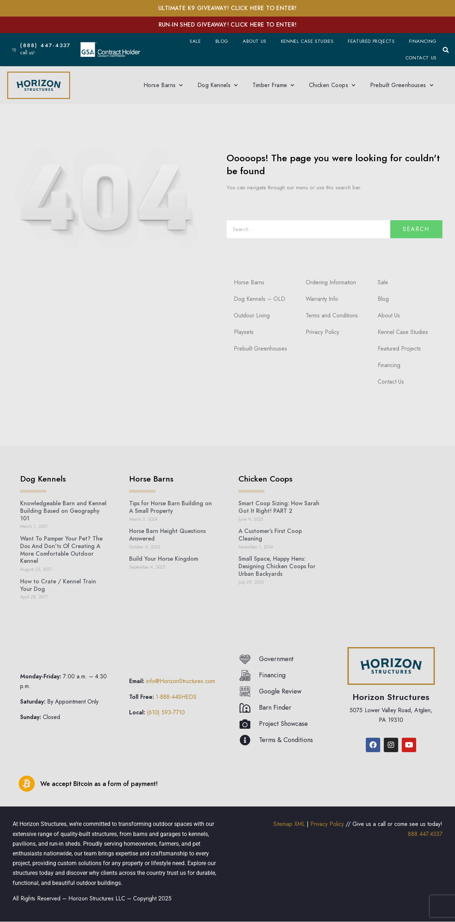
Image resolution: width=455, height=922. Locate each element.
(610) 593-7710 (166, 712)
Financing (422, 41)
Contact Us (421, 57)
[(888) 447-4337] (14, 49)
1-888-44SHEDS (176, 697)
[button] (446, 50)
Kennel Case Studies (307, 41)
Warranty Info (322, 299)
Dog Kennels (217, 85)
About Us (255, 41)
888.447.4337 (425, 834)
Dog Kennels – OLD (259, 299)
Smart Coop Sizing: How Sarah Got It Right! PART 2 (278, 507)
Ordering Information (331, 282)
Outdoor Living (252, 315)
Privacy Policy (322, 332)
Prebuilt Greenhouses (401, 85)
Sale (195, 41)
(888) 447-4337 (49, 45)
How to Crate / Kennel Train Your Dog (58, 585)
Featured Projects (371, 41)
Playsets (244, 332)
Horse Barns (163, 85)
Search (416, 229)
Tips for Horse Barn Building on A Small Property (170, 507)
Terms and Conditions (332, 315)
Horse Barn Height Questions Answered (167, 535)
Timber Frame (273, 85)
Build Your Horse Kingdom (163, 559)
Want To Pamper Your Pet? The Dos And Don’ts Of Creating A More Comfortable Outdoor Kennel (61, 549)
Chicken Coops (332, 85)
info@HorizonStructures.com (180, 681)
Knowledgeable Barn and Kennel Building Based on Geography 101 (63, 511)
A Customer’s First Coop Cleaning (270, 535)
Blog (221, 41)
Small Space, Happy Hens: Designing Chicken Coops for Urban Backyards (276, 566)
